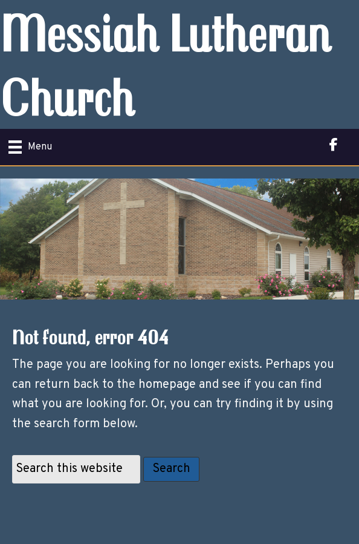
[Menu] (30, 147)
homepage (167, 385)
